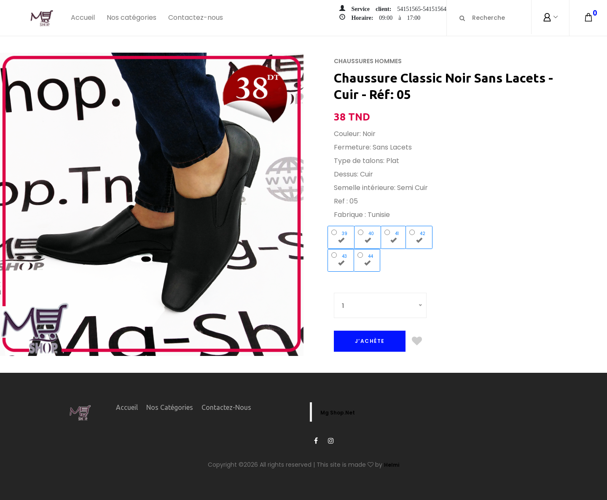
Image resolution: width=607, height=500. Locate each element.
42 (419, 236)
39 (341, 236)
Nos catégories (131, 17)
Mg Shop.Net (337, 412)
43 (341, 259)
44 (367, 259)
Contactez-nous (195, 17)
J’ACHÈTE (370, 341)
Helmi (391, 464)
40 (368, 236)
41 (393, 236)
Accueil (83, 17)
